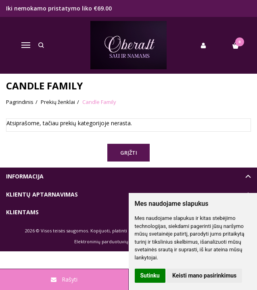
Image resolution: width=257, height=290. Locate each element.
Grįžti (128, 152)
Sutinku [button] (150, 275)
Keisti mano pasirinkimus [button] (204, 275)
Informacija (25, 176)
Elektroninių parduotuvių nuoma (109, 241)
